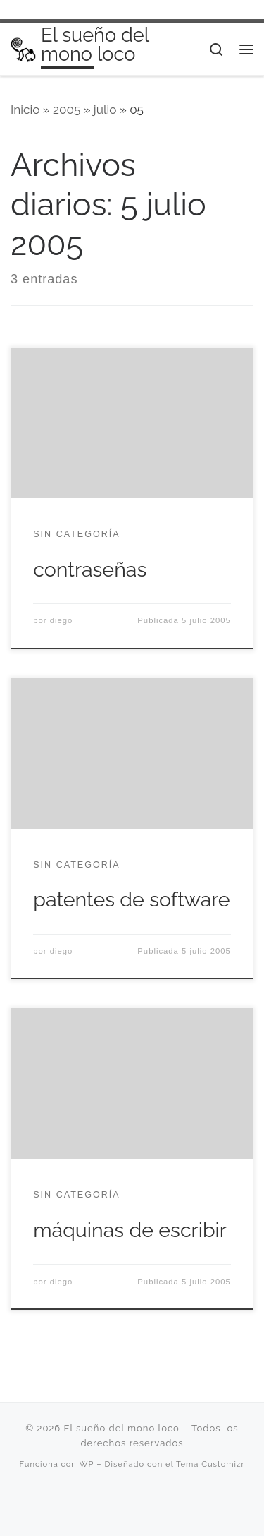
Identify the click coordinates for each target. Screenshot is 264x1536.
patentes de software (131, 899)
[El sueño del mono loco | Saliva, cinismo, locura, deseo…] (23, 48)
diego (61, 620)
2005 (66, 109)
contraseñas (89, 569)
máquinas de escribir (130, 1230)
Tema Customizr (210, 1464)
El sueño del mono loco (121, 1428)
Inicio (25, 109)
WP (87, 1464)
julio (105, 109)
